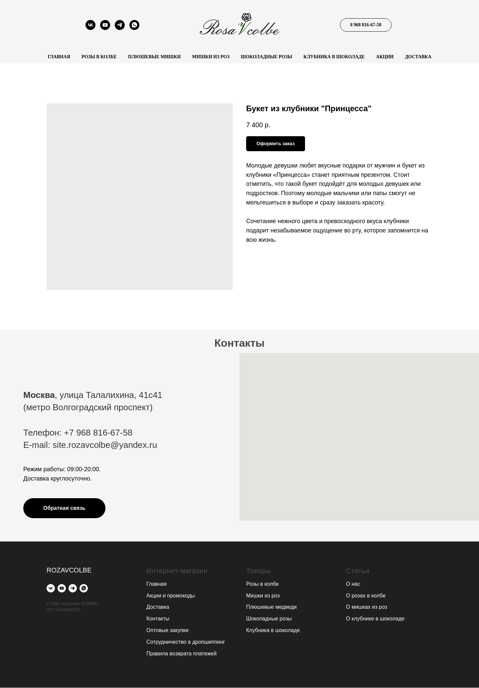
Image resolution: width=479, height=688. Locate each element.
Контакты (157, 618)
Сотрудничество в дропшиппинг (185, 642)
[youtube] (105, 28)
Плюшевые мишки (154, 56)
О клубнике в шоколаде (375, 618)
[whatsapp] (134, 28)
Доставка (418, 56)
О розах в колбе (366, 595)
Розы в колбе (99, 56)
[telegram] (120, 28)
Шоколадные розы (266, 56)
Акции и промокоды (170, 595)
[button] (64, 508)
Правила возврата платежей (181, 653)
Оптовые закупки (167, 630)
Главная (59, 56)
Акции (385, 56)
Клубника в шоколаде (334, 56)
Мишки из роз (211, 56)
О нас (353, 584)
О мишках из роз (366, 607)
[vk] (90, 28)
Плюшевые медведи (271, 607)
